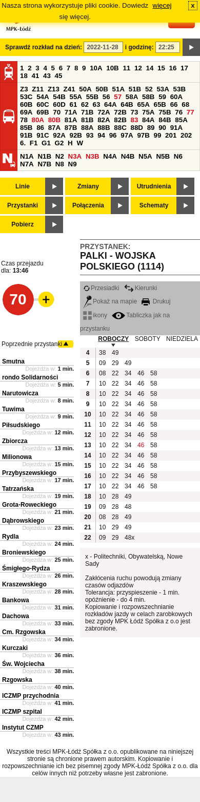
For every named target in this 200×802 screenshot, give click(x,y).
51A (118, 89)
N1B (44, 156)
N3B (92, 156)
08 (102, 373)
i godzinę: (139, 47)
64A (110, 104)
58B (148, 97)
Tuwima (13, 409)
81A (71, 120)
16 (173, 68)
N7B (44, 164)
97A (127, 135)
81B (87, 120)
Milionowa (17, 457)
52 (149, 89)
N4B (128, 156)
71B (87, 112)
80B (54, 120)
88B (103, 127)
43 (47, 76)
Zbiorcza (14, 441)
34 (128, 373)
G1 (46, 143)
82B (120, 120)
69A (26, 112)
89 (151, 127)
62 (85, 104)
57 (118, 97)
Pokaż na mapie (110, 301)
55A (75, 97)
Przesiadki (101, 288)
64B (127, 104)
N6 (178, 156)
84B (164, 120)
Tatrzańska (18, 488)
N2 (59, 156)
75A (148, 112)
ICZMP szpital (22, 711)
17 (184, 68)
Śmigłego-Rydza (26, 568)
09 (102, 363)
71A (71, 112)
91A (176, 127)
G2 (59, 143)
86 (40, 127)
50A (85, 89)
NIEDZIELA (182, 338)
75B (164, 112)
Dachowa (15, 616)
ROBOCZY (113, 338)
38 (102, 352)
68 (185, 104)
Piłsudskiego (21, 425)
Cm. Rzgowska (24, 632)
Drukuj (156, 301)
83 (134, 120)
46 (140, 373)
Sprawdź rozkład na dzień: (43, 47)
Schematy (154, 205)
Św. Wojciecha (23, 663)
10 (102, 383)
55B (92, 97)
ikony (95, 315)
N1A (27, 156)
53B (179, 89)
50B (101, 89)
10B (112, 68)
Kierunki (140, 288)
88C (120, 127)
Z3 (24, 89)
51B (135, 89)
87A (54, 127)
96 (113, 135)
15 (161, 68)
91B (26, 135)
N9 (72, 164)
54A (42, 97)
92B (75, 135)
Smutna (13, 361)
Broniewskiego (24, 552)
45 (59, 76)
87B (71, 127)
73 (134, 112)
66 (174, 104)
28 (115, 496)
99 (158, 135)
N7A (27, 164)
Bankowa (15, 600)
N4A (110, 156)
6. (23, 143)
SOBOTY (148, 338)
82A (103, 120)
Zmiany (88, 186)
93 (90, 135)
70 (57, 112)
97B (143, 135)
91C (42, 135)
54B (59, 97)
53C (26, 97)
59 (162, 97)
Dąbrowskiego (23, 520)
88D (136, 127)
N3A (75, 156)
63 (97, 104)
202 (186, 135)
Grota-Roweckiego (29, 504)
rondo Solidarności (30, 377)
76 (179, 112)
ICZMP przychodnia (30, 695)
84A (148, 120)
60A (176, 97)
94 (101, 135)
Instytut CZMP (23, 727)
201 (170, 135)
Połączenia (88, 205)
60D (59, 104)
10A (96, 68)
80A (38, 120)
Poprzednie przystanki (32, 344)
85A (181, 120)
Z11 (38, 89)
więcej (162, 5)
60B (26, 104)
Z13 (53, 89)
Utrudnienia (154, 186)
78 (24, 120)
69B (42, 112)
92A (59, 135)
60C (42, 104)
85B (26, 127)
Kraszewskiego (24, 584)
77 (190, 112)
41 (35, 76)
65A (143, 104)
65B (160, 104)
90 (162, 127)
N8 (59, 164)
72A (103, 112)
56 (106, 97)
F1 (34, 143)
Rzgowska (17, 679)
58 (153, 373)
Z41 (69, 89)
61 (73, 104)
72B (120, 112)
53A (162, 89)
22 (115, 373)
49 (115, 352)
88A (87, 127)
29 (115, 363)
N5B (163, 156)
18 (24, 76)
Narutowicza (20, 393)
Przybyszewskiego (29, 472)
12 (138, 68)
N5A (145, 156)
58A (132, 97)
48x (129, 537)
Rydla (10, 536)
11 (126, 68)
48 (128, 506)
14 (150, 68)
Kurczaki (15, 648)
